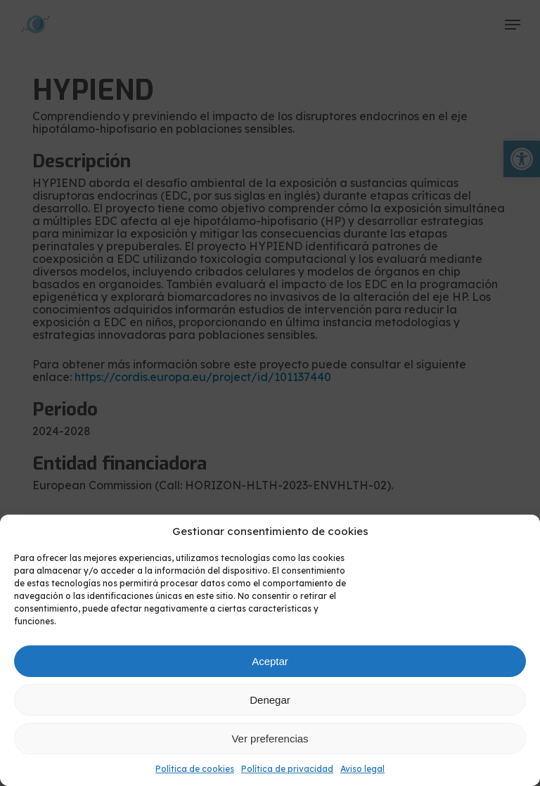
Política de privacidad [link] (287, 769)
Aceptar (270, 661)
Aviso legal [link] (362, 769)
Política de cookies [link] (194, 769)
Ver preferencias (269, 739)
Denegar (270, 700)
